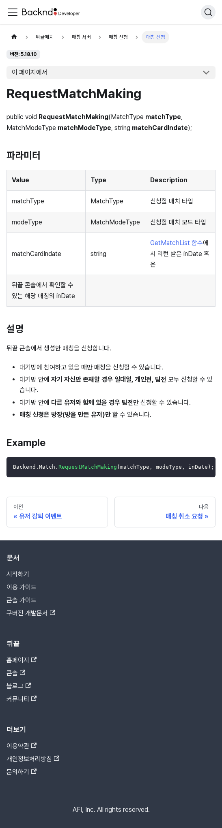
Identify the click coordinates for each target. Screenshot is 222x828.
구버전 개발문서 (30, 613)
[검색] (208, 12)
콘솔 (15, 673)
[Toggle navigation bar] (12, 12)
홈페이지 (21, 660)
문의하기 (21, 772)
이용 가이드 (21, 587)
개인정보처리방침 (32, 759)
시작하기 (17, 574)
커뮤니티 (21, 699)
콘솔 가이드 (21, 600)
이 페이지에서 (29, 72)
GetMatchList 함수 (176, 243)
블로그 (18, 686)
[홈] (14, 37)
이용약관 (21, 746)
